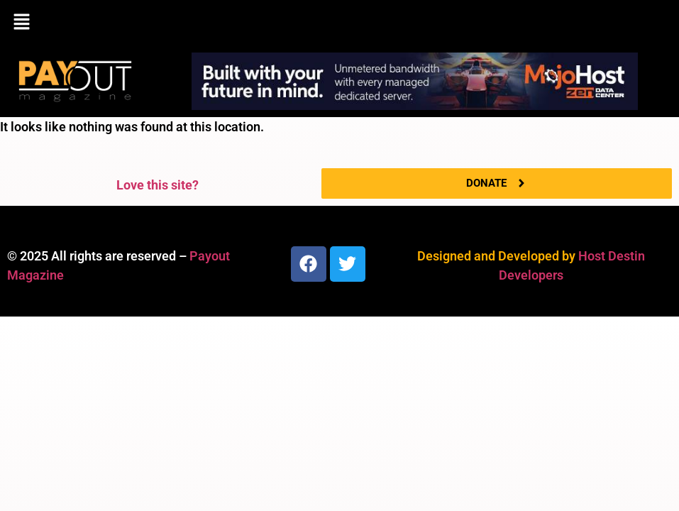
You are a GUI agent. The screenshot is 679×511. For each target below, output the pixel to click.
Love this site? (157, 184)
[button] (339, 22)
